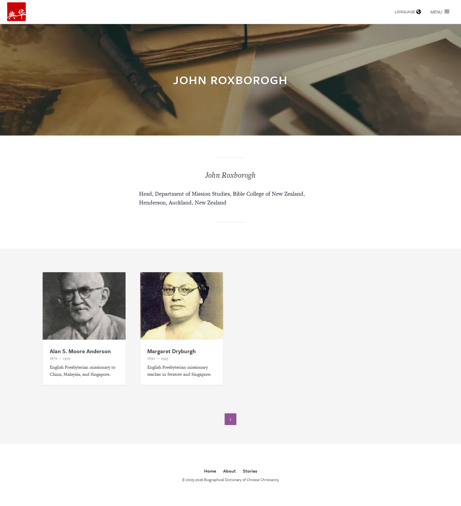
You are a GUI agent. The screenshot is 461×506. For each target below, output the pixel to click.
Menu (439, 12)
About (229, 471)
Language (408, 12)
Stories (250, 471)
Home (210, 471)
